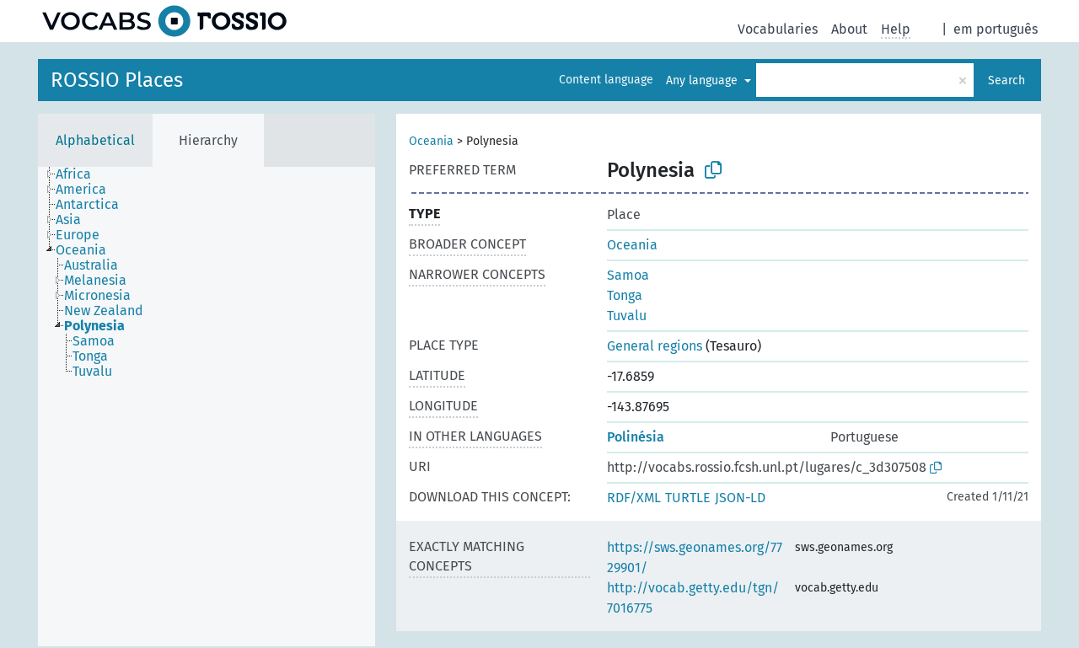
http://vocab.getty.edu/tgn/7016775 (693, 598)
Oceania (431, 141)
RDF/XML (634, 498)
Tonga (624, 295)
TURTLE (688, 498)
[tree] (206, 406)
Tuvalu (627, 316)
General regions (654, 346)
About (849, 29)
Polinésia (635, 437)
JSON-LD (740, 498)
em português (995, 29)
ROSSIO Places (117, 80)
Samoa (628, 275)
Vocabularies (778, 29)
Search (1006, 80)
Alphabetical (95, 140)
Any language (703, 80)
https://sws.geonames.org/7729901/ (694, 557)
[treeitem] (80, 174)
